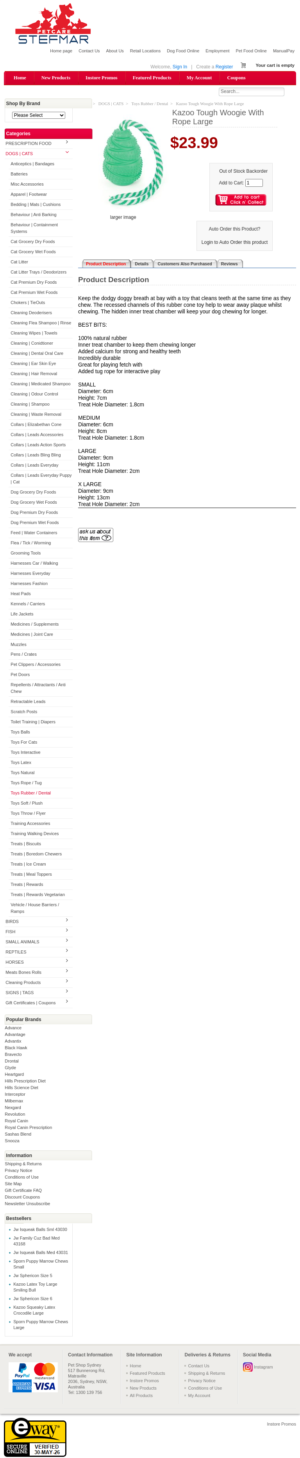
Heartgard (14, 1074)
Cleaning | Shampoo (30, 404)
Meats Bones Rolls (23, 972)
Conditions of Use (22, 1177)
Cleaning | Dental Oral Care (37, 353)
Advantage (15, 1034)
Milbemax (14, 1101)
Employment (217, 50)
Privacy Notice (18, 1170)
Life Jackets (22, 614)
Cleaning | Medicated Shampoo (40, 384)
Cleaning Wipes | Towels (34, 333)
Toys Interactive (25, 753)
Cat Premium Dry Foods (34, 282)
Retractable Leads (28, 702)
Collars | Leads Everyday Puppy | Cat (41, 479)
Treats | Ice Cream (28, 864)
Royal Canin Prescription (28, 1127)
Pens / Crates (24, 655)
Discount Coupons (22, 1197)
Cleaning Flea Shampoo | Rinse (41, 323)
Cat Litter (19, 262)
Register (224, 67)
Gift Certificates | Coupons (30, 1003)
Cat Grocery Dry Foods (33, 242)
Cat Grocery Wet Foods (33, 252)
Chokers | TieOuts (28, 303)
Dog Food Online (183, 50)
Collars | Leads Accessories (37, 435)
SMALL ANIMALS (22, 942)
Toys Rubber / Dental (31, 793)
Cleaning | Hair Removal (34, 374)
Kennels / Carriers (28, 604)
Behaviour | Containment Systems (34, 228)
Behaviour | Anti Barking (33, 215)
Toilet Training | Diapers (33, 722)
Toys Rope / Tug (26, 783)
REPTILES (15, 952)
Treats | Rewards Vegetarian (38, 895)
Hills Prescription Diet (25, 1081)
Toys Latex (21, 763)
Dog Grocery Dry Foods (33, 492)
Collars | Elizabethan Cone (36, 424)
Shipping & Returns (23, 1164)
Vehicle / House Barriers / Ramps (35, 908)
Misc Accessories (27, 184)
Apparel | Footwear (29, 195)
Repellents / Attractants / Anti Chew (38, 688)
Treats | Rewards (27, 885)
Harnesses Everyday (30, 573)
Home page (61, 50)
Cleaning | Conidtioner (32, 343)
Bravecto (13, 1054)
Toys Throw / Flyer (28, 814)
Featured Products (152, 78)
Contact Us (89, 50)
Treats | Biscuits (26, 844)
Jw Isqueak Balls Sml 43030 (40, 1230)
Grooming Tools (26, 553)
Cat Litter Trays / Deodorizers (38, 272)
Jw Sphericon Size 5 (32, 1276)
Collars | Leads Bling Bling (36, 455)
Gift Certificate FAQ (23, 1190)
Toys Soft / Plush (27, 803)
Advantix (13, 1041)
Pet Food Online (251, 50)
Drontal (11, 1061)
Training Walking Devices (35, 834)
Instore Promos (102, 78)
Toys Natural (22, 773)
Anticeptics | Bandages (32, 164)
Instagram (263, 1367)
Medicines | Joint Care (32, 634)
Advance (13, 1028)
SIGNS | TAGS (19, 993)
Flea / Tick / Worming (31, 543)
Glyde (10, 1068)
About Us (115, 50)
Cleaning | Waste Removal (36, 414)
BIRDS (12, 922)
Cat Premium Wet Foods (34, 292)
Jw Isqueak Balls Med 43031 (40, 1253)
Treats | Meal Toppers (31, 875)
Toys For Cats (24, 743)
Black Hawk (16, 1048)
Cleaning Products (23, 982)
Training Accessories (30, 824)
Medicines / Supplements (35, 624)
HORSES (14, 962)
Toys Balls (20, 732)
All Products (141, 1396)
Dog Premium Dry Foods (34, 512)
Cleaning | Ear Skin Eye (33, 363)
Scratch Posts (24, 712)
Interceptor (15, 1094)
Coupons (236, 78)
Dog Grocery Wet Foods (34, 502)
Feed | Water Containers (34, 533)
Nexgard (13, 1108)
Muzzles (18, 644)
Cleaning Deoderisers (31, 313)
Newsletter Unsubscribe (27, 1204)
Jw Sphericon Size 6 (32, 1299)
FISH (10, 932)
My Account (199, 78)
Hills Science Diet (21, 1088)
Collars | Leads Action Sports (38, 445)
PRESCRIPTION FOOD (28, 144)
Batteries (19, 174)
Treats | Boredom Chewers (36, 854)
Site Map (13, 1184)
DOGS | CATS (19, 154)
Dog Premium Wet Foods (35, 523)
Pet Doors (20, 675)
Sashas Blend (18, 1134)
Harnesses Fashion (29, 583)
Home (20, 78)
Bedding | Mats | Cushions (36, 205)
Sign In (180, 67)
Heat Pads (20, 594)
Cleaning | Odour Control (34, 394)
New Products (55, 78)
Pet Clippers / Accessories (36, 665)
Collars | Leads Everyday (34, 465)
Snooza (12, 1141)
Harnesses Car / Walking (34, 563)
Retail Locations (145, 50)
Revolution (15, 1114)
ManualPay (284, 50)
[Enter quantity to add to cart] (254, 183)
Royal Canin (16, 1121)
